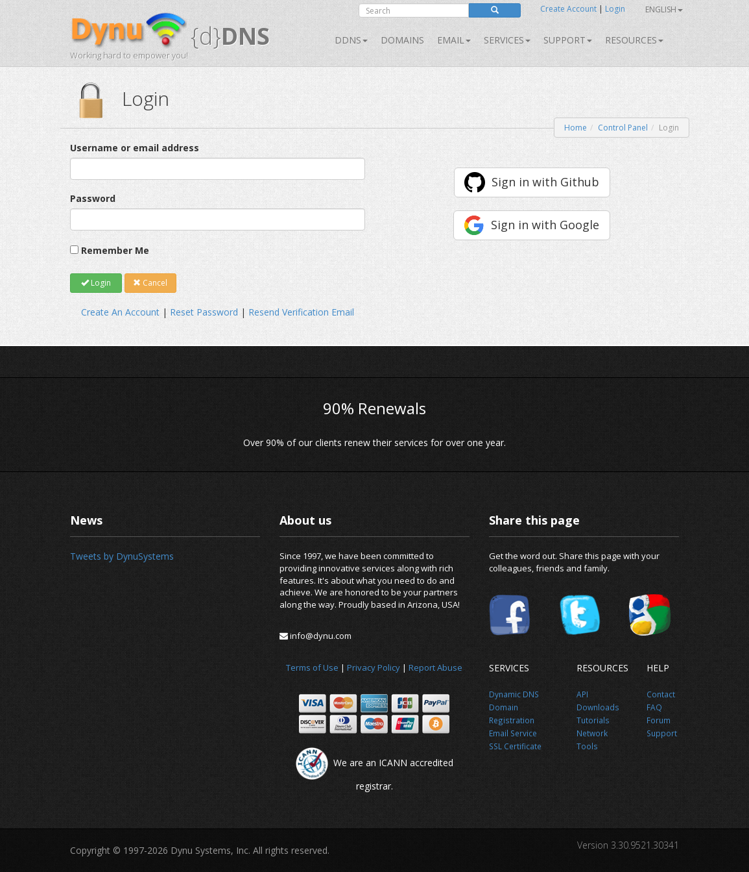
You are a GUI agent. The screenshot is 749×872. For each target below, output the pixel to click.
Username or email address (134, 148)
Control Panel (623, 127)
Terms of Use (312, 667)
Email (454, 40)
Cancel (150, 282)
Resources (634, 40)
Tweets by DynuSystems (122, 556)
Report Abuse (435, 667)
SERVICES (507, 40)
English (664, 9)
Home (575, 127)
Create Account (568, 8)
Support (567, 40)
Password (92, 198)
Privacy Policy (373, 667)
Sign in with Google (545, 224)
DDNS (351, 40)
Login (615, 8)
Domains (402, 40)
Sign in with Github (545, 182)
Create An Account (120, 312)
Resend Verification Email (301, 312)
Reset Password (204, 312)
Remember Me (115, 250)
